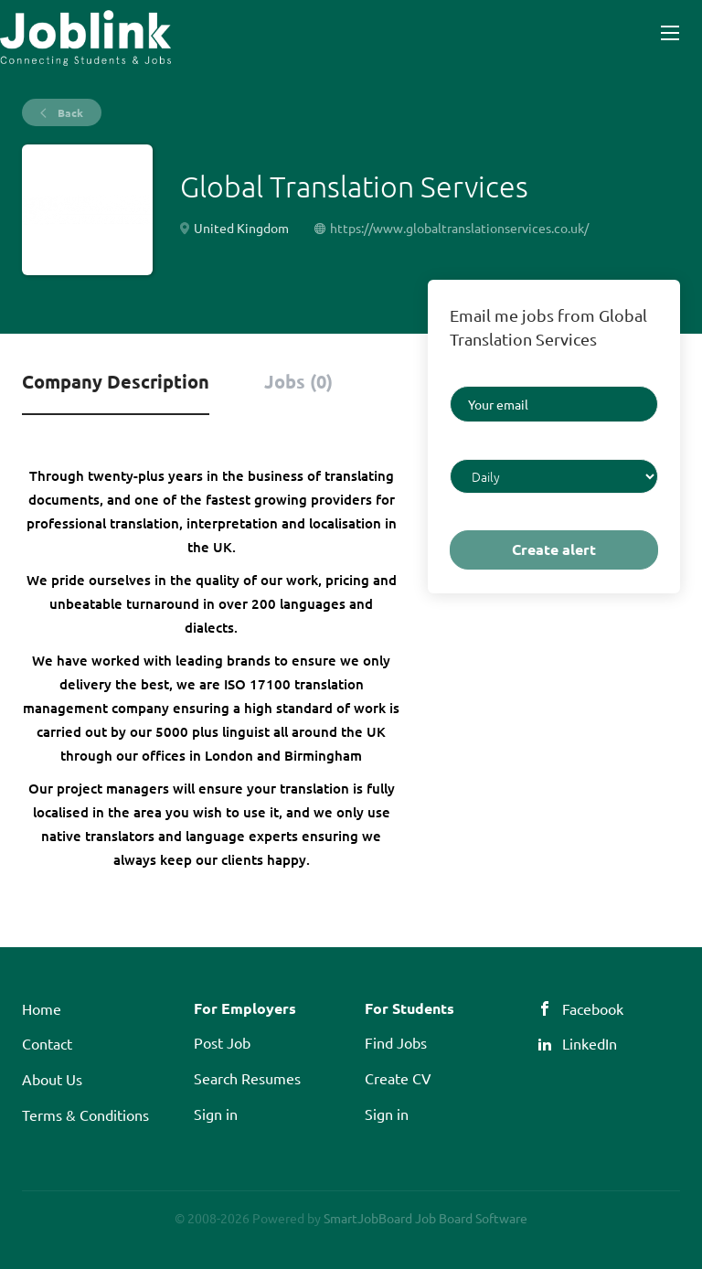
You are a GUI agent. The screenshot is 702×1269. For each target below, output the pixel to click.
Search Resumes (247, 1078)
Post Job (222, 1042)
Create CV (398, 1078)
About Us (52, 1079)
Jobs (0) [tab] (298, 381)
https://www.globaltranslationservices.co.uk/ (459, 227)
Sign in (216, 1113)
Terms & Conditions (85, 1114)
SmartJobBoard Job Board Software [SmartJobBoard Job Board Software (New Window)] (425, 1218)
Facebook (592, 1008)
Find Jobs (396, 1042)
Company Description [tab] (115, 381)
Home (41, 1008)
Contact (47, 1043)
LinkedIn (589, 1043)
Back (69, 112)
